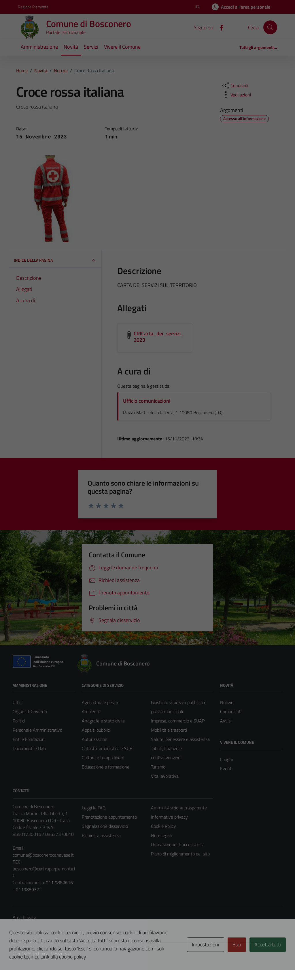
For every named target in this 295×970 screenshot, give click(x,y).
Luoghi (226, 759)
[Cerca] (270, 27)
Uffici (17, 702)
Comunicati (230, 711)
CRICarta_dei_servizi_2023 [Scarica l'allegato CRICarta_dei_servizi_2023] (159, 337)
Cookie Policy (163, 826)
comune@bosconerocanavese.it (43, 854)
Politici (19, 720)
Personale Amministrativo (37, 729)
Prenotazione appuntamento (109, 816)
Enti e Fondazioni (29, 739)
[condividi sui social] (234, 85)
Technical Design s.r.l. (52, 953)
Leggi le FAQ (94, 807)
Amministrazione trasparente (179, 807)
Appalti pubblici (96, 729)
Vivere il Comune (122, 47)
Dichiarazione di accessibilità (178, 844)
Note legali (161, 835)
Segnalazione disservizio (105, 826)
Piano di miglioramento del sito (180, 853)
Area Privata (24, 917)
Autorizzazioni (95, 739)
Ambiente (91, 711)
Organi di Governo (30, 711)
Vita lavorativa (165, 776)
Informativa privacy (169, 816)
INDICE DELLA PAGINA (55, 260)
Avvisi (225, 720)
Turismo (158, 766)
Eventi (226, 768)
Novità (71, 47)
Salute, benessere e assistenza (180, 739)
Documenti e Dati (29, 748)
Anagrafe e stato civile (103, 720)
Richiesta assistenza (101, 835)
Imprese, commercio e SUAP (178, 720)
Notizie (226, 702)
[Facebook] (219, 27)
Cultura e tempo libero (103, 757)
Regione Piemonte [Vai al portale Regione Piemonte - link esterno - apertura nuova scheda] (33, 7)
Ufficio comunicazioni (146, 401)
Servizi (91, 47)
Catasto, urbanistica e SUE (107, 748)
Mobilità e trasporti (169, 729)
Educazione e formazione (105, 766)
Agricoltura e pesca (100, 702)
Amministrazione (39, 47)
